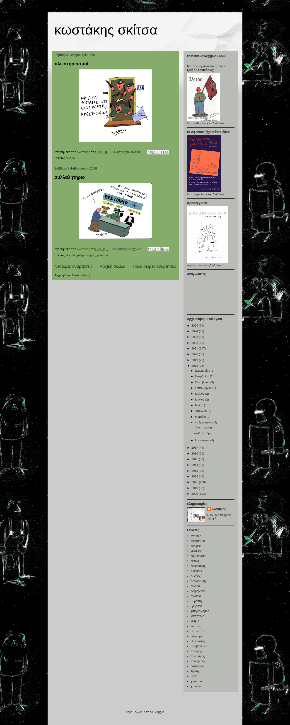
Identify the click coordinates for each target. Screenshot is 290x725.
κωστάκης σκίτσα (105, 29)
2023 (195, 337)
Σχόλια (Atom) (81, 275)
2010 (195, 488)
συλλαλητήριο (69, 177)
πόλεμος (196, 651)
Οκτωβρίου (202, 382)
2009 (195, 493)
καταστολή (197, 616)
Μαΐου (199, 405)
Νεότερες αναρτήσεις (73, 266)
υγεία (194, 676)
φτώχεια (196, 686)
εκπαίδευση (198, 581)
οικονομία (197, 636)
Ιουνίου (200, 399)
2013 (195, 470)
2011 (195, 482)
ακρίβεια (196, 546)
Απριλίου (201, 411)
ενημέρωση (198, 591)
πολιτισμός (198, 656)
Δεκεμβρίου (203, 370)
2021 (195, 348)
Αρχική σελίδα (112, 266)
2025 (195, 325)
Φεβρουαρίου (204, 422)
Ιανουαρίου (202, 440)
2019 (195, 360)
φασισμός (103, 255)
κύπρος (195, 626)
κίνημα (195, 621)
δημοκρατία (198, 556)
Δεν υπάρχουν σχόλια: (126, 152)
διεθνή (195, 561)
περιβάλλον (198, 646)
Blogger (159, 712)
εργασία (196, 596)
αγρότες (196, 536)
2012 (195, 476)
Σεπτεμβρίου (204, 388)
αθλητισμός (198, 541)
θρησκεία (197, 606)
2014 (195, 465)
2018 (195, 365)
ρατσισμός (197, 666)
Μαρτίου (201, 416)
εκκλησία (196, 571)
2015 (195, 459)
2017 (195, 447)
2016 (195, 453)
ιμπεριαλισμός (86, 255)
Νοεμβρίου (202, 376)
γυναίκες (196, 551)
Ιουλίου (200, 393)
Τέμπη (195, 671)
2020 (195, 354)
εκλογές (196, 576)
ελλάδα (70, 158)
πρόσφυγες (198, 661)
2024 (195, 331)
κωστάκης (219, 509)
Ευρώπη (196, 601)
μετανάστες (198, 631)
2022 (195, 342)
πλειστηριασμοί (71, 63)
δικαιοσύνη (198, 566)
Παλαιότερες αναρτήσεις (155, 266)
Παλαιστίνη (198, 641)
